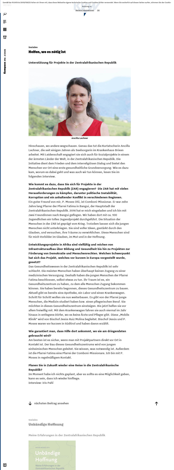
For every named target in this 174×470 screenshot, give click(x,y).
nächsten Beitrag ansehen (49, 403)
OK (98, 10)
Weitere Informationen (85, 10)
